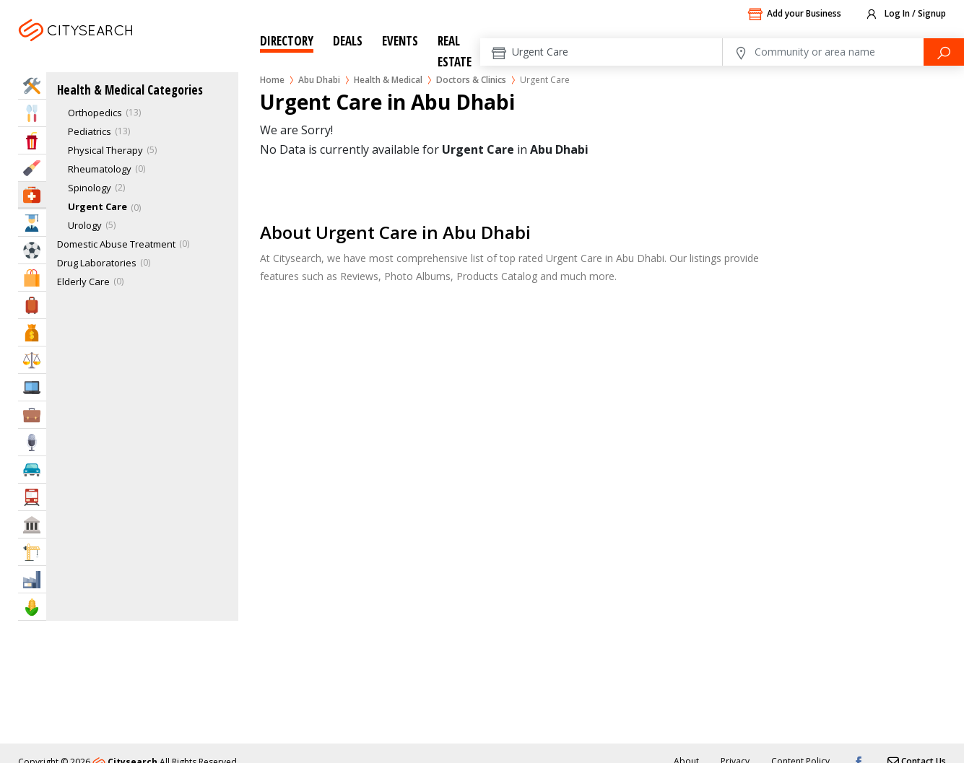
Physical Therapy (105, 150)
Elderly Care (83, 281)
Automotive (32, 469)
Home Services (32, 85)
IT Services (32, 387)
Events (400, 40)
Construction (32, 552)
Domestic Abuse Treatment (116, 243)
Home (272, 80)
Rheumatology (99, 168)
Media (32, 442)
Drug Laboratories (96, 262)
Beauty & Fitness (32, 167)
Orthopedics (95, 112)
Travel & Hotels (32, 305)
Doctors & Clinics (471, 80)
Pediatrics (89, 131)
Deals (347, 40)
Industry (32, 579)
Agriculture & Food (32, 606)
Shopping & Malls (32, 277)
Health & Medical (388, 80)
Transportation (32, 497)
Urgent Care (97, 206)
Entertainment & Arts (32, 140)
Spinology (89, 187)
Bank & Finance (32, 332)
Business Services (32, 414)
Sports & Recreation (32, 250)
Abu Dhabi (106, 48)
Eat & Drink (32, 113)
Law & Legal (32, 359)
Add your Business (794, 14)
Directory (286, 40)
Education (32, 222)
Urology (85, 225)
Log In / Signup (905, 14)
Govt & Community (32, 524)
